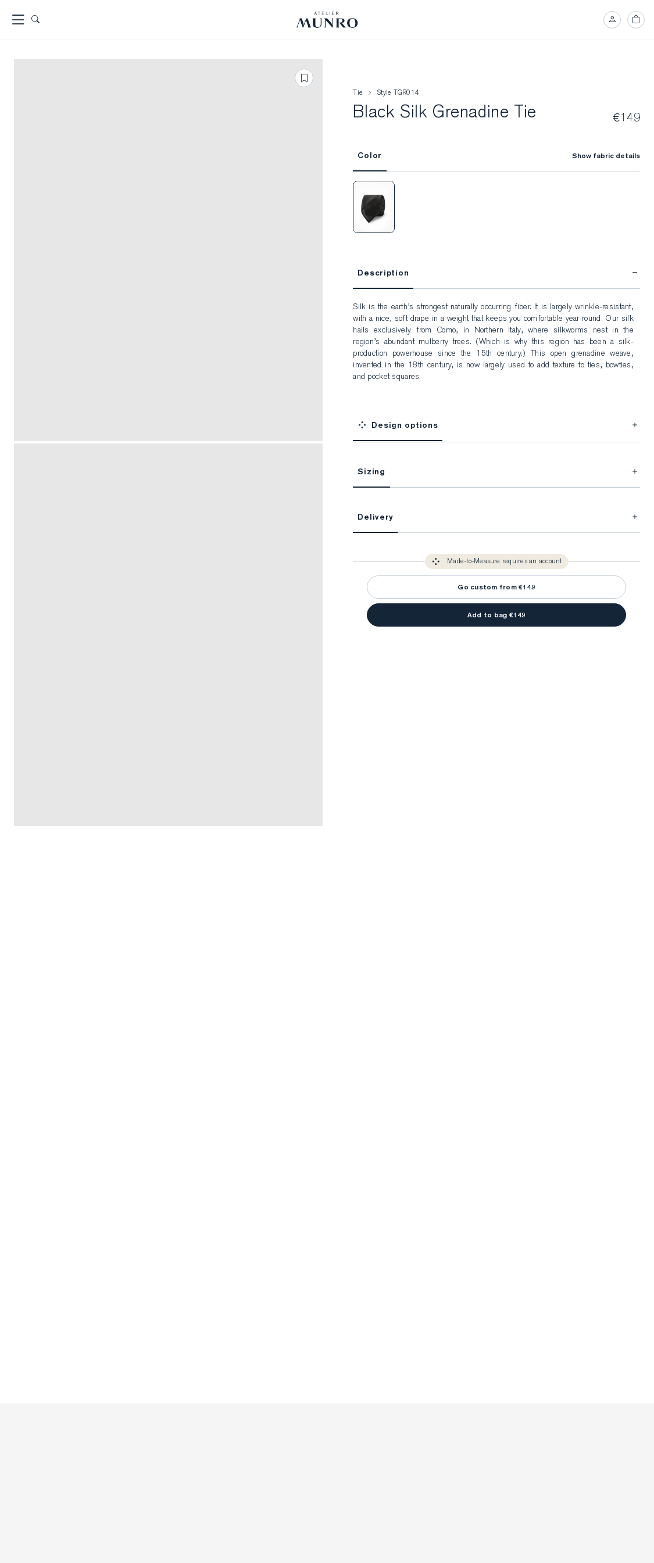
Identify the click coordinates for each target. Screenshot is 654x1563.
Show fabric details (606, 156)
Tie (358, 93)
